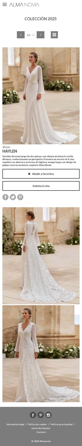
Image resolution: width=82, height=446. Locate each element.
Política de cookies (37, 424)
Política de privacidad (61, 424)
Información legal (15, 424)
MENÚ (4, 4)
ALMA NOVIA (24, 4)
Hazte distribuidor (41, 428)
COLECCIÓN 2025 (41, 18)
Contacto (41, 432)
